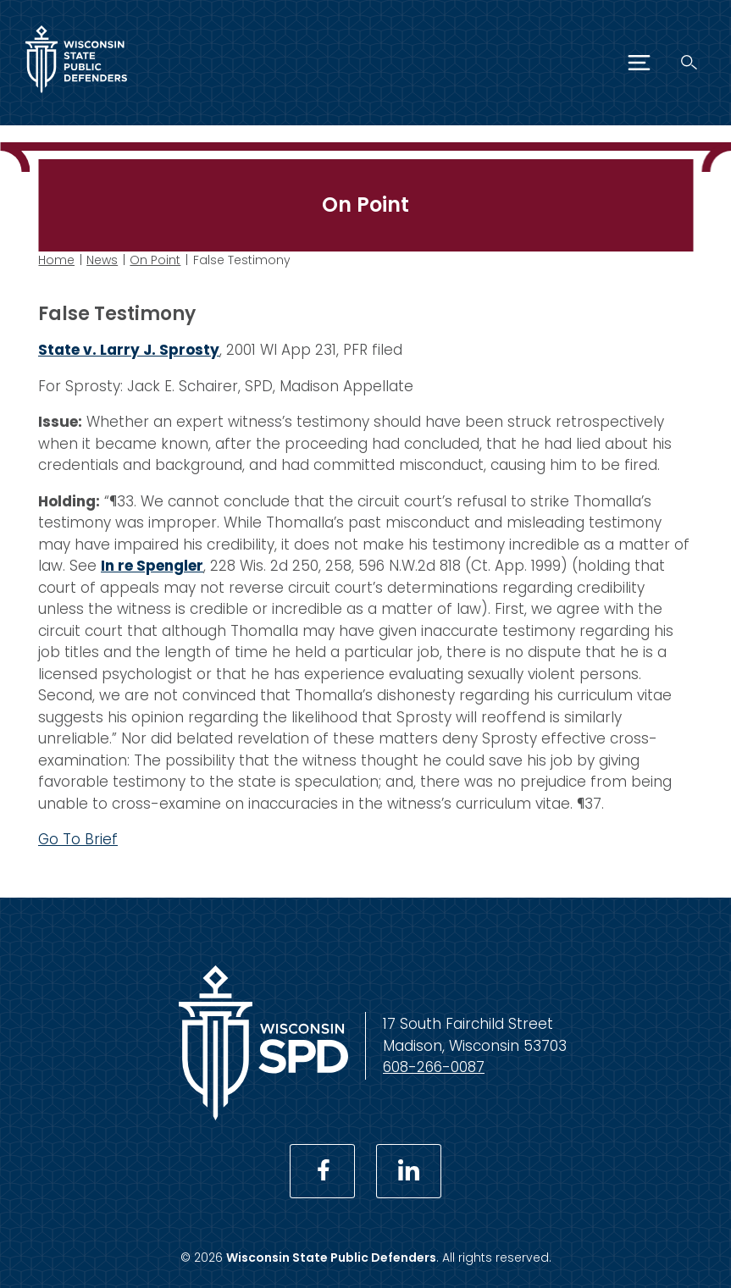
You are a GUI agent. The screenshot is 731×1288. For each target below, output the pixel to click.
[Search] (689, 62)
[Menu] (639, 62)
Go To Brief (78, 839)
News (102, 260)
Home (56, 260)
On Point (155, 260)
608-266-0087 (434, 1067)
